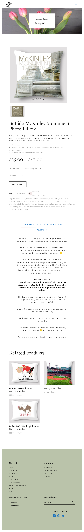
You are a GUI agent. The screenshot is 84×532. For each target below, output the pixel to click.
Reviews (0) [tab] (42, 230)
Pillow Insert (15, 168)
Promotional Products (17, 485)
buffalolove (63, 199)
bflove (23, 199)
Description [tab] (28, 224)
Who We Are (13, 471)
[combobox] (32, 168)
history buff (50, 201)
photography (14, 209)
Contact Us (13, 491)
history (42, 201)
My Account (13, 502)
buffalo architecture (40, 199)
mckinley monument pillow (54, 207)
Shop (11, 476)
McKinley (22, 207)
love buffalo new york (53, 204)
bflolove (16, 199)
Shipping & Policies (50, 471)
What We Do (13, 473)
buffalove (13, 201)
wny (26, 209)
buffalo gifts (53, 199)
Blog (11, 488)
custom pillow (33, 201)
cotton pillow (22, 201)
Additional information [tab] (49, 224)
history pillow (61, 201)
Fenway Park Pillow (52, 388)
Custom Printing (15, 482)
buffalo (29, 199)
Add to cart (17, 184)
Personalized (14, 479)
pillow (22, 209)
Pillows (42, 195)
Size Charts (48, 473)
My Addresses (14, 505)
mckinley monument (35, 207)
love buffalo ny (68, 204)
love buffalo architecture (34, 204)
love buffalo (19, 204)
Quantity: (12, 175)
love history (13, 207)
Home (11, 468)
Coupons (47, 476)
